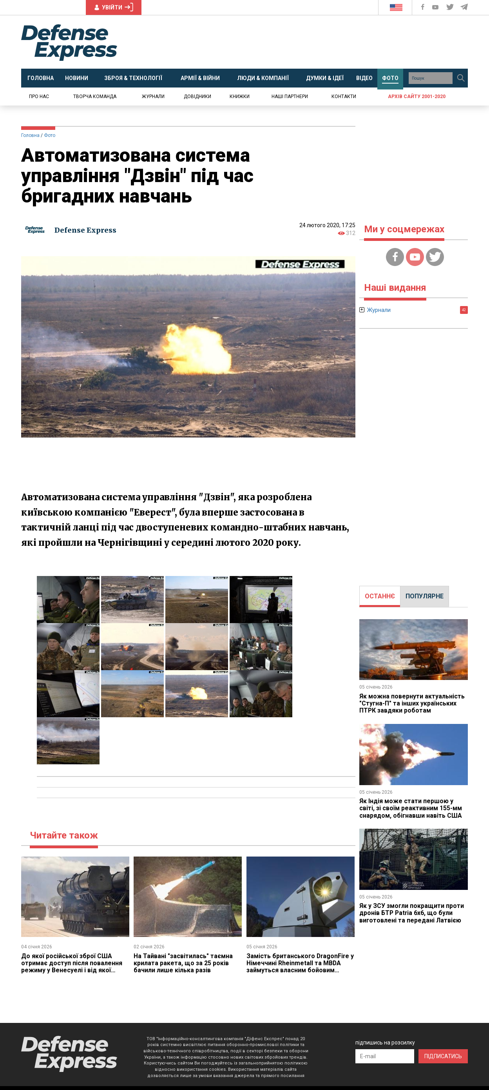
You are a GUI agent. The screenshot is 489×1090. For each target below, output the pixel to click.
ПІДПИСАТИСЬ (443, 1056)
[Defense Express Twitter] (450, 7)
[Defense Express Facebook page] (423, 7)
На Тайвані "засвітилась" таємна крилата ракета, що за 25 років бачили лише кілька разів (183, 963)
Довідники (197, 96)
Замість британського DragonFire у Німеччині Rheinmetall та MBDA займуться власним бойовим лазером (298, 966)
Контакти (343, 96)
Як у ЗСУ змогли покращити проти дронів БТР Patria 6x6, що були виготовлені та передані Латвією (412, 913)
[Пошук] (461, 78)
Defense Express (85, 230)
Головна (30, 135)
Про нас (39, 96)
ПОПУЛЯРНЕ (425, 596)
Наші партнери (290, 96)
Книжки (240, 96)
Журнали (153, 96)
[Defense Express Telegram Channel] (465, 7)
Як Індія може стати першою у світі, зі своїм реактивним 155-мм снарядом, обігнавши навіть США (410, 808)
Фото (49, 135)
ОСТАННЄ (380, 596)
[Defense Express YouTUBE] (436, 7)
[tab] (379, 596)
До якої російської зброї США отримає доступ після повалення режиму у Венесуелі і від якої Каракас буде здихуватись (71, 966)
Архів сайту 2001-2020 (417, 96)
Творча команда (94, 96)
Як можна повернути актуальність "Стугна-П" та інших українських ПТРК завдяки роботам (412, 704)
